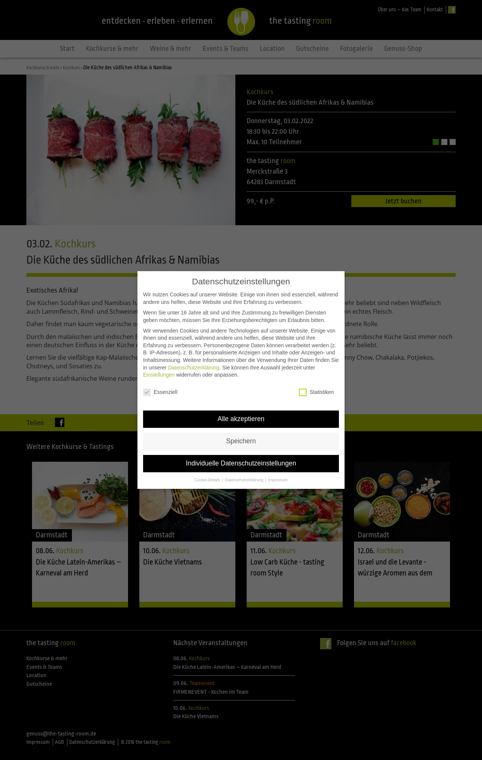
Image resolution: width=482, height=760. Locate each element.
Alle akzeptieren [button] (241, 402)
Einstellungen (159, 359)
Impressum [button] (278, 463)
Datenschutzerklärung (193, 351)
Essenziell (160, 375)
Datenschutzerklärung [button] (244, 463)
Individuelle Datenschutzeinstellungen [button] (241, 446)
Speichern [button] (241, 424)
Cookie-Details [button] (207, 463)
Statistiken (316, 375)
